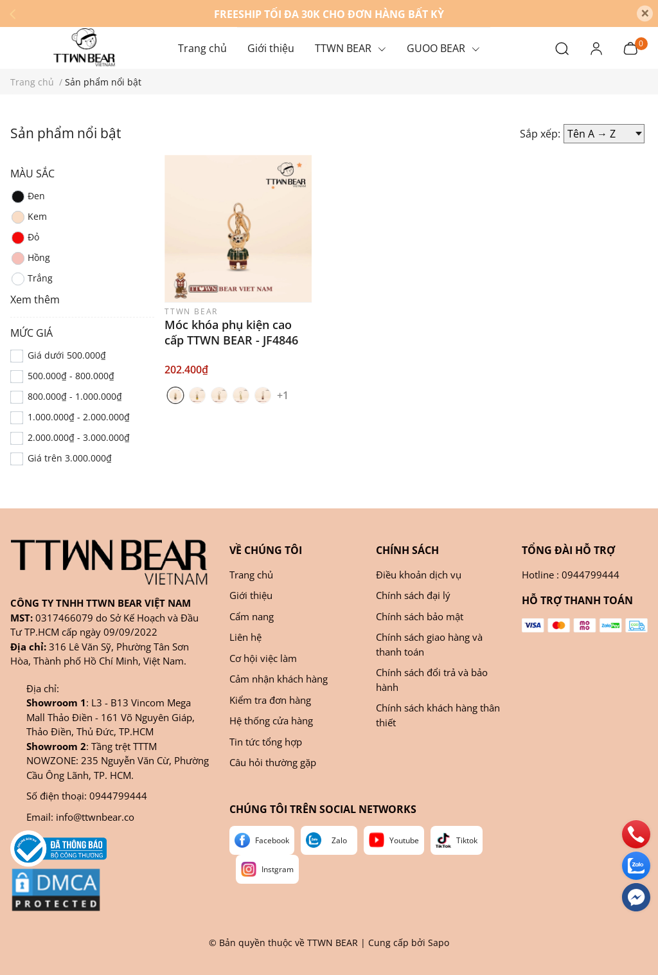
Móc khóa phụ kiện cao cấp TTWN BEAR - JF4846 (231, 332)
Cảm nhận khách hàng (278, 678)
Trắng (31, 279)
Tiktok (466, 840)
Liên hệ (245, 637)
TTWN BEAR (332, 942)
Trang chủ (251, 574)
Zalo (339, 840)
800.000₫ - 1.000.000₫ (75, 396)
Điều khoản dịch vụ (418, 574)
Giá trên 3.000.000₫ (70, 458)
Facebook (272, 840)
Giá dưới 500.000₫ (67, 355)
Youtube (404, 840)
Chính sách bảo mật (419, 616)
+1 (284, 395)
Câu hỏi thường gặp (272, 762)
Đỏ (24, 238)
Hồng (30, 258)
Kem (28, 217)
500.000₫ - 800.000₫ (71, 376)
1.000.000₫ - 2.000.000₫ (79, 417)
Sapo (438, 942)
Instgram (278, 869)
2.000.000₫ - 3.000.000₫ (79, 437)
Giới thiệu (250, 595)
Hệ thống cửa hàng (271, 720)
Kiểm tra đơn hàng (270, 699)
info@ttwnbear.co (95, 816)
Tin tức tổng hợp (265, 741)
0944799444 (118, 795)
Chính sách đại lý (413, 595)
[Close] (645, 14)
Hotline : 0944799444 (570, 574)
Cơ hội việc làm (263, 658)
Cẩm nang (251, 616)
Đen (27, 196)
